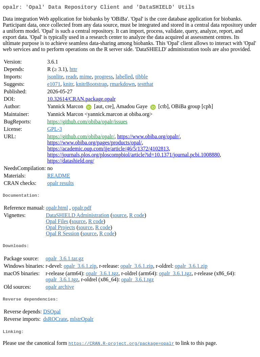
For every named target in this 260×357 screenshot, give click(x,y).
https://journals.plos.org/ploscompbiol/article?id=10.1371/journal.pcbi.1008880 (133, 156)
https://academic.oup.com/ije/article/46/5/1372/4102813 (108, 150)
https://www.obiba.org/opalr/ (148, 138)
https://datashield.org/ (70, 162)
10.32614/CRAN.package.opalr (81, 100)
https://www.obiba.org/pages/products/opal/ (94, 144)
